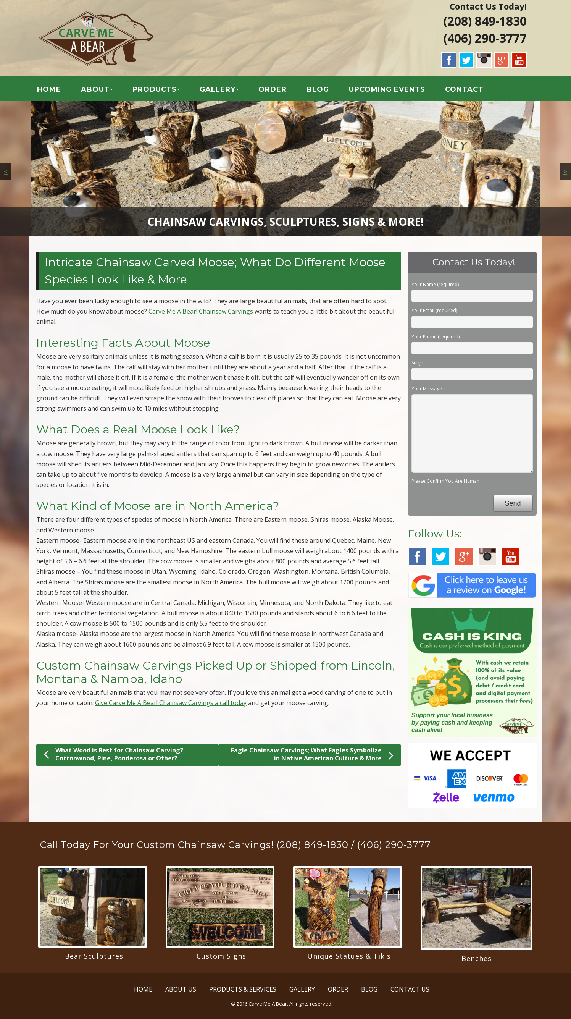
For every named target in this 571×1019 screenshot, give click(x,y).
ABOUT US (180, 989)
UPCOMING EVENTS (387, 89)
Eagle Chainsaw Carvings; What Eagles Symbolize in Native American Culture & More (312, 754)
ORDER (272, 89)
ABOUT (95, 89)
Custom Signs (221, 956)
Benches (476, 958)
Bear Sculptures (94, 956)
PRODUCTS (154, 89)
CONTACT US (409, 989)
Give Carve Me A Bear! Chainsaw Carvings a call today (171, 703)
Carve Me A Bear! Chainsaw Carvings (200, 311)
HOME (49, 89)
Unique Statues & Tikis (349, 956)
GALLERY (217, 89)
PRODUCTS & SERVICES (242, 989)
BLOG (317, 89)
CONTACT (464, 89)
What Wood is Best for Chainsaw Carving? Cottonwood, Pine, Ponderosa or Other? (113, 754)
